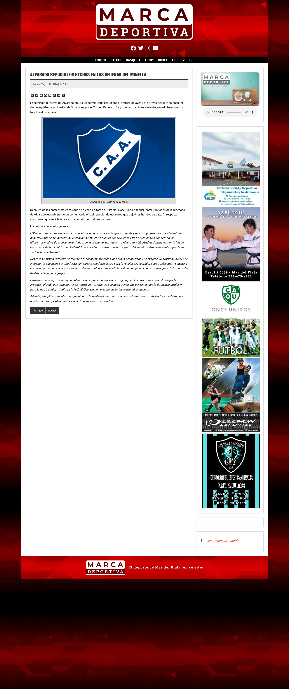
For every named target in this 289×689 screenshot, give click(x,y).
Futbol (52, 310)
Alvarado (38, 310)
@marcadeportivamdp (222, 541)
